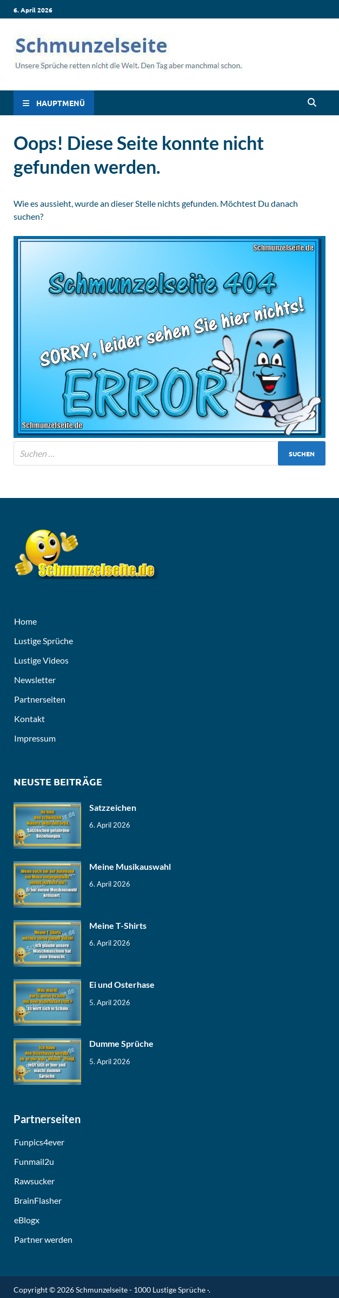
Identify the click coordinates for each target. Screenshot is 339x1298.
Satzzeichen (112, 807)
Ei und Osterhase (122, 984)
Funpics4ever (39, 1142)
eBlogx (26, 1220)
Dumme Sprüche (121, 1043)
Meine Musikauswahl (130, 866)
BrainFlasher (38, 1200)
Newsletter (35, 679)
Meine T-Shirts (118, 925)
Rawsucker (34, 1181)
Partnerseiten (39, 699)
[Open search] (312, 102)
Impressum (35, 738)
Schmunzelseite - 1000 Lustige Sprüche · (142, 1289)
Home (25, 621)
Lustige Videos (41, 660)
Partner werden (43, 1239)
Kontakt (29, 718)
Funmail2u (34, 1161)
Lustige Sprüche (43, 640)
